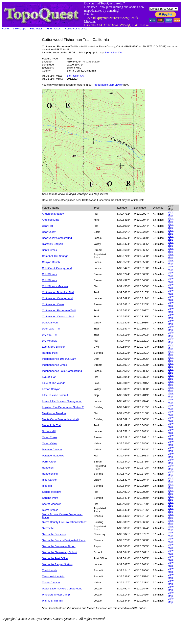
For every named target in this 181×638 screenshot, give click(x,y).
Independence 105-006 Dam (59, 358)
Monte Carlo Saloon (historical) (60, 419)
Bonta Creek (49, 249)
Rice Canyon (49, 479)
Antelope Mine (50, 219)
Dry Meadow (49, 340)
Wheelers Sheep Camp (56, 594)
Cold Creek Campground (57, 268)
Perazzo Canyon (52, 449)
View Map (171, 214)
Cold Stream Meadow (55, 286)
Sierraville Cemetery (54, 534)
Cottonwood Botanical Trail (58, 292)
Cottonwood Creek (53, 304)
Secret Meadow (51, 503)
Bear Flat (47, 225)
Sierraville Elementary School (59, 552)
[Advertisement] (18, 97)
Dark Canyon (50, 322)
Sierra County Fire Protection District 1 (65, 522)
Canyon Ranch (51, 262)
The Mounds (49, 570)
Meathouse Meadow (54, 413)
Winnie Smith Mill (52, 600)
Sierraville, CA (113, 52)
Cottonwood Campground (57, 298)
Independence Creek (54, 364)
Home (5, 28)
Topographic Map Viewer (107, 84)
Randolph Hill (50, 473)
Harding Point (50, 352)
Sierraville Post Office (55, 558)
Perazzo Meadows (53, 455)
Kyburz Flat (48, 376)
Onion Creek (49, 437)
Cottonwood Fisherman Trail (59, 310)
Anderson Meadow (53, 213)
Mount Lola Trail (51, 425)
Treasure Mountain (53, 576)
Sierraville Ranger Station (57, 564)
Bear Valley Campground (57, 237)
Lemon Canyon (51, 389)
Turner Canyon (51, 582)
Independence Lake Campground (62, 370)
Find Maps (36, 28)
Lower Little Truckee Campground (62, 401)
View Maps (19, 28)
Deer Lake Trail (51, 328)
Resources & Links (76, 28)
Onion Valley (49, 443)
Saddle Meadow (51, 491)
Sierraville (48, 528)
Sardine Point (50, 497)
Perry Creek (49, 461)
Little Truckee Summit (55, 395)
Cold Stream (49, 274)
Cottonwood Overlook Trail (58, 316)
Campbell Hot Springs (55, 256)
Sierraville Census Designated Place (64, 540)
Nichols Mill (48, 431)
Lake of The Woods (53, 382)
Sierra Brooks (50, 509)
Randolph (47, 467)
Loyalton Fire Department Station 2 (63, 407)
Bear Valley (48, 231)
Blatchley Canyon (52, 243)
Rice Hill (47, 485)
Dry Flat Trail (49, 334)
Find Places (54, 28)
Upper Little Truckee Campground (62, 588)
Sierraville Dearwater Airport (58, 546)
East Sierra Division (53, 346)
